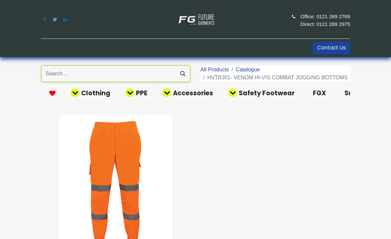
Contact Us (331, 47)
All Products (214, 69)
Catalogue (248, 69)
